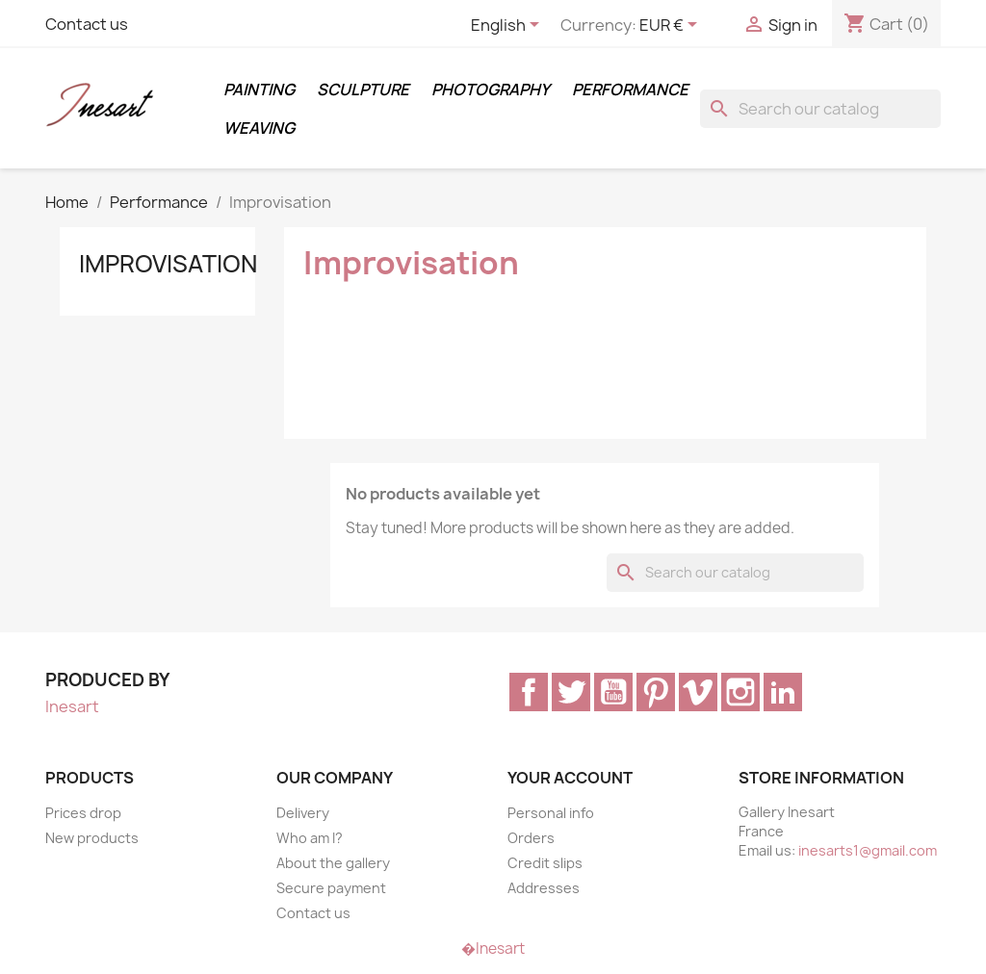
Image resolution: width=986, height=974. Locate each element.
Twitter (571, 692)
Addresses (543, 888)
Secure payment (331, 888)
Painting (259, 89)
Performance (630, 89)
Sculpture (363, 89)
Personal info (550, 813)
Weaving (259, 128)
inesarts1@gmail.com (867, 850)
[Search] (820, 109)
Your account (570, 777)
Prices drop (83, 813)
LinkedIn (783, 692)
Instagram (740, 692)
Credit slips (545, 863)
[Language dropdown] (508, 26)
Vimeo (698, 692)
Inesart (72, 706)
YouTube (613, 692)
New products (92, 838)
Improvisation (168, 263)
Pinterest (655, 692)
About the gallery (333, 863)
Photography (490, 89)
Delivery (302, 813)
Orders (531, 838)
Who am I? (309, 838)
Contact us (86, 24)
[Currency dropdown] (671, 26)
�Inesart (493, 948)
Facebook (528, 692)
